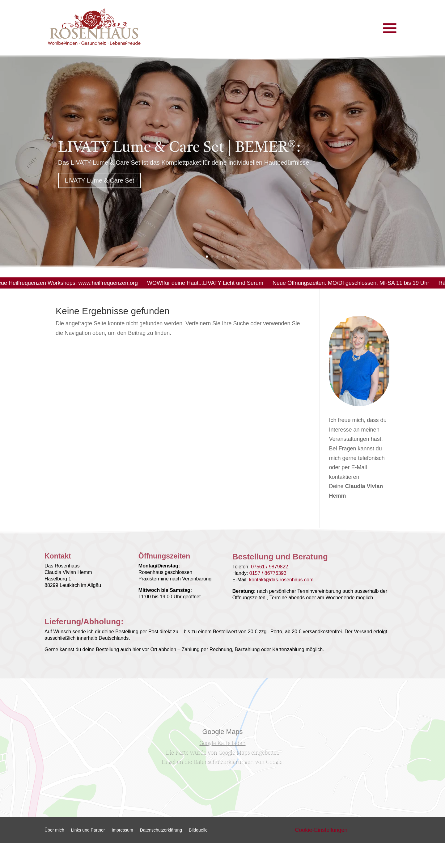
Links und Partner (88, 830)
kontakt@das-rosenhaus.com (281, 579)
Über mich (54, 830)
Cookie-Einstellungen (321, 830)
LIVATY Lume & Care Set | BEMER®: (179, 155)
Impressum (122, 830)
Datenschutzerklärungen (223, 761)
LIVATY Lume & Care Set (99, 187)
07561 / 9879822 (269, 566)
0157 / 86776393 (267, 573)
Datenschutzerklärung (161, 830)
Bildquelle (198, 830)
